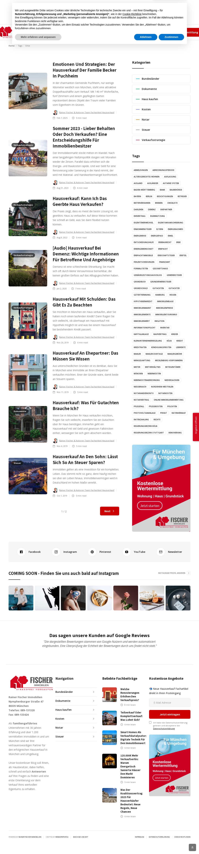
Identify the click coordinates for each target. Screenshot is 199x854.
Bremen (159, 203)
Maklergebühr (174, 354)
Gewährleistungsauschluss (148, 275)
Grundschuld (141, 288)
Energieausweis (175, 229)
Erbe (178, 242)
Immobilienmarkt (142, 308)
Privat (163, 413)
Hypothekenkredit (143, 301)
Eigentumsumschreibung (170, 222)
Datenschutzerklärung (164, 707)
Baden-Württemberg (144, 190)
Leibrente (181, 347)
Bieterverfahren (142, 203)
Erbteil (183, 255)
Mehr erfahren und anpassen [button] (38, 844)
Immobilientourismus (166, 314)
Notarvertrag (141, 400)
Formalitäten (141, 268)
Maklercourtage (154, 354)
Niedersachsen (172, 380)
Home (12, 45)
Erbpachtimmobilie (143, 255)
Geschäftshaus (160, 268)
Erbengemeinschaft (143, 249)
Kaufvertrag (160, 334)
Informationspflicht (144, 327)
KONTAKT (116, 32)
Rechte (157, 419)
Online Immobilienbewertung (169, 400)
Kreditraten (140, 347)
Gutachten (158, 288)
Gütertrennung (142, 295)
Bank (162, 190)
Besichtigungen (165, 196)
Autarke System (171, 183)
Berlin (149, 196)
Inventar (164, 327)
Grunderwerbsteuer (160, 281)
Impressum (154, 32)
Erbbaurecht (164, 242)
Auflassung (170, 176)
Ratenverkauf (179, 413)
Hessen (172, 295)
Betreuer (182, 196)
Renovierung (175, 432)
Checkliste (172, 203)
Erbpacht (163, 249)
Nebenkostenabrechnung (147, 380)
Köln (169, 340)
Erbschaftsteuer (166, 255)
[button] (51, 32)
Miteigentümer (172, 367)
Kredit (179, 340)
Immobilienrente (142, 314)
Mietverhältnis (153, 367)
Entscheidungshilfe (144, 242)
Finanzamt (164, 262)
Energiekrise (140, 235)
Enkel (170, 235)
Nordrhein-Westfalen (162, 386)
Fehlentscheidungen (144, 262)
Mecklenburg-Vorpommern (169, 360)
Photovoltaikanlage (144, 413)
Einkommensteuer (143, 229)
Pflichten (172, 406)
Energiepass (157, 235)
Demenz (152, 209)
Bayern (137, 196)
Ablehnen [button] (146, 844)
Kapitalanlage (141, 334)
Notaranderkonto (144, 393)
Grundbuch (140, 281)
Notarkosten (165, 393)
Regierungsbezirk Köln (145, 426)
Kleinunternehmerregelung (148, 340)
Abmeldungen (141, 170)
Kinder (174, 334)
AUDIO (83, 32)
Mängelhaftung (142, 360)
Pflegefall (139, 406)
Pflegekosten (156, 406)
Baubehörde (176, 190)
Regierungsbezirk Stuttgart (149, 432)
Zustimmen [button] (171, 844)
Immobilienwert (142, 321)
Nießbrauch (140, 386)
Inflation (159, 321)
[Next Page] (109, 511)
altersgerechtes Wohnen (146, 176)
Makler (137, 354)
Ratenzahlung (141, 419)
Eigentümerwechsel (143, 222)
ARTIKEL (69, 32)
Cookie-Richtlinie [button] (132, 821)
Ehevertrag (139, 216)
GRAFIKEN (99, 32)
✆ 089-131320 (131, 32)
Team (142, 32)
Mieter (137, 367)
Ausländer (152, 183)
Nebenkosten (154, 373)
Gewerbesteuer (174, 275)
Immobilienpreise (164, 308)
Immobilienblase (165, 301)
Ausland (138, 183)
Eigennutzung (157, 216)
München (138, 373)
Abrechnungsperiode (163, 170)
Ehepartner (166, 209)
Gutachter (174, 288)
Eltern (159, 229)
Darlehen (138, 209)
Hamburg (160, 295)
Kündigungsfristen (161, 347)
